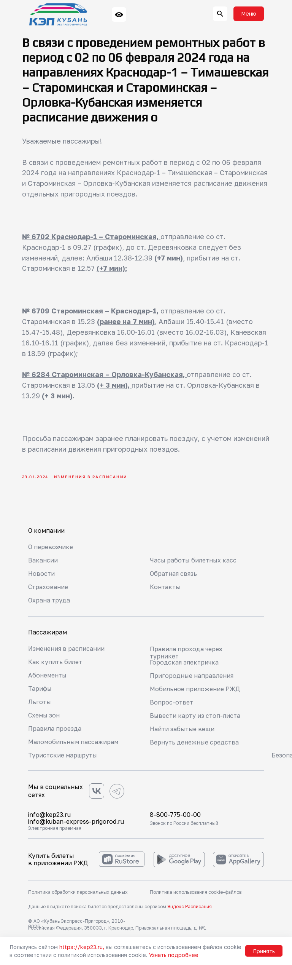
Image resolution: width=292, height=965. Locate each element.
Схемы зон (44, 718)
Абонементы (47, 678)
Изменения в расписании (66, 651)
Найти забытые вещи (183, 731)
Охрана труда (49, 603)
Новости (41, 576)
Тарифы (40, 691)
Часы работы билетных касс (194, 563)
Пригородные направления (192, 678)
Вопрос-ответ (171, 705)
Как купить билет (55, 664)
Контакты (165, 589)
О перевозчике (50, 549)
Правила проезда (54, 731)
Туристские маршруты (63, 758)
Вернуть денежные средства (194, 745)
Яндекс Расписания (189, 909)
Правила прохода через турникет (186, 655)
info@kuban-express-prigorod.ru (76, 824)
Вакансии (43, 563)
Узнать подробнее (173, 955)
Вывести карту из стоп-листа (195, 718)
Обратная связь (173, 576)
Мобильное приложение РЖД (195, 691)
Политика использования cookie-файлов (195, 895)
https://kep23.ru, (81, 947)
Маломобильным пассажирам (74, 744)
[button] (248, 13)
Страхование (48, 589)
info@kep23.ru (49, 817)
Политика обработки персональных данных (78, 895)
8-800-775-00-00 (176, 817)
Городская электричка (184, 665)
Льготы (39, 704)
